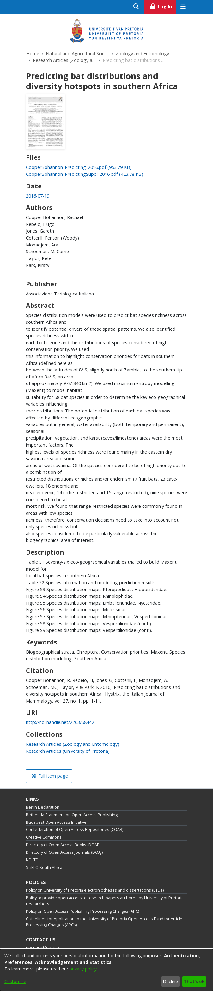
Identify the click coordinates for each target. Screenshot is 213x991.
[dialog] (106, 970)
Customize (15, 981)
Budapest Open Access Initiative (56, 822)
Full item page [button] (49, 776)
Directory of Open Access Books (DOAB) (63, 844)
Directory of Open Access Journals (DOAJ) (64, 852)
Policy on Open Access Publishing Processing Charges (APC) (82, 911)
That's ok (194, 981)
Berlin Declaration (42, 807)
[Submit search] (136, 7)
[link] (78, 167)
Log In (162, 5)
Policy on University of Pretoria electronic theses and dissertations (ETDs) (95, 890)
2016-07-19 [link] (37, 196)
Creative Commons (44, 837)
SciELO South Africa (44, 867)
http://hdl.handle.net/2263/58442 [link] (60, 722)
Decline (170, 981)
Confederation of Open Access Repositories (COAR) (74, 829)
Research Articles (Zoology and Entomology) (64, 60)
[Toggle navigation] (183, 6)
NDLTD (32, 860)
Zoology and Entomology (142, 53)
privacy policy (83, 969)
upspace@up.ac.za (44, 947)
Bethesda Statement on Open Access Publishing (72, 814)
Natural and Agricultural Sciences (77, 53)
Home (32, 53)
